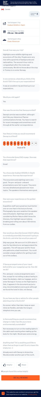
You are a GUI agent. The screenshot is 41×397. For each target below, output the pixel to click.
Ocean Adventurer (14, 41)
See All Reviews (20, 378)
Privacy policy (32, 394)
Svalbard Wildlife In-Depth (16, 25)
